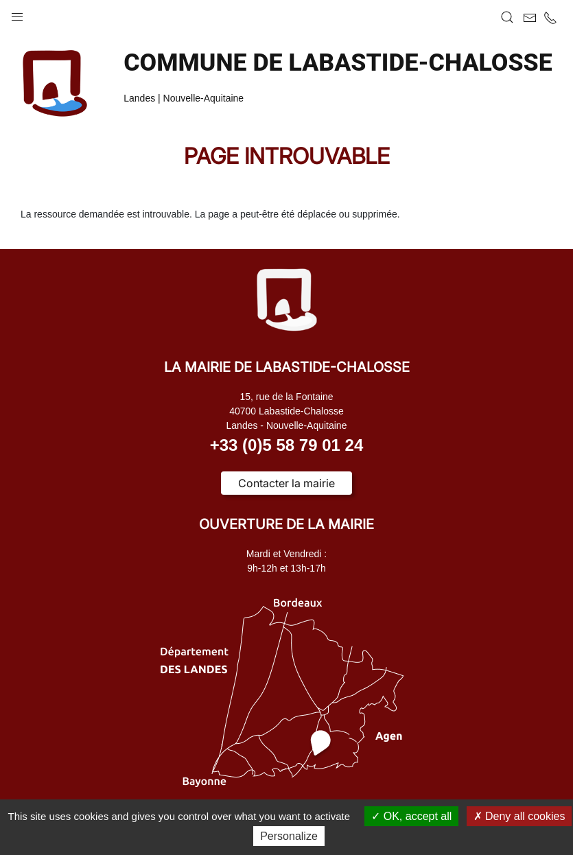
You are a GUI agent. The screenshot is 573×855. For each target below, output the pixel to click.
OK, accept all (411, 816)
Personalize (289, 836)
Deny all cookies (519, 816)
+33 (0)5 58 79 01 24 (287, 445)
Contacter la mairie (286, 483)
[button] (17, 13)
